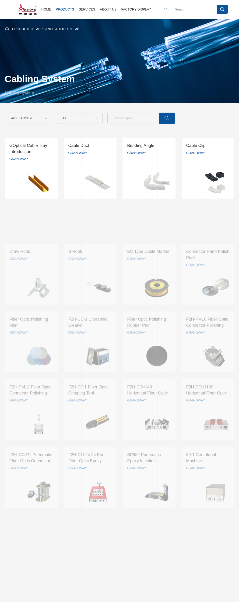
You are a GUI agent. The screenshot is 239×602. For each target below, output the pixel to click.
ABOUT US (108, 9)
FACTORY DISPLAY (136, 9)
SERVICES (87, 9)
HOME (46, 9)
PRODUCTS (65, 9)
